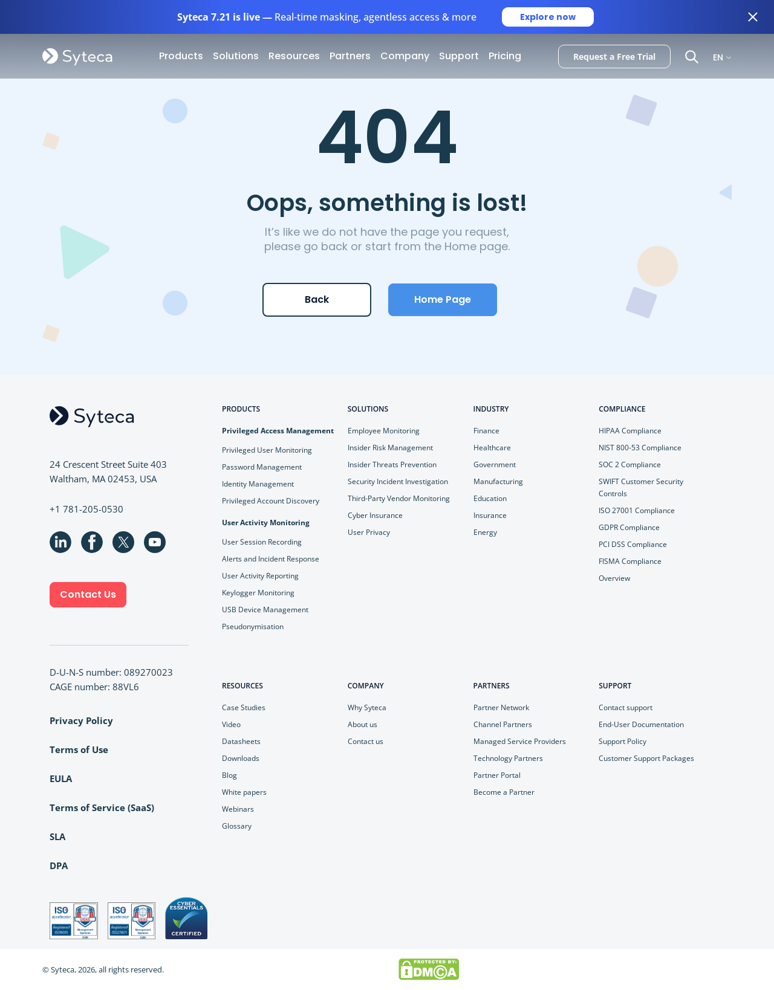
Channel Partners (502, 724)
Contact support (625, 707)
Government (494, 464)
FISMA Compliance (630, 561)
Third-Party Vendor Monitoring (399, 498)
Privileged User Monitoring (267, 450)
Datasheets (241, 741)
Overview (614, 578)
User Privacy (369, 532)
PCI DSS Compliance (633, 544)
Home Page (442, 299)
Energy (485, 532)
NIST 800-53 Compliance (640, 447)
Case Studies (243, 707)
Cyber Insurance (375, 515)
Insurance (490, 515)
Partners (350, 56)
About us (362, 724)
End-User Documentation (641, 724)
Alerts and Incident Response (270, 559)
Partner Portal (497, 775)
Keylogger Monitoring (258, 592)
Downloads (240, 758)
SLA (57, 836)
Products (181, 56)
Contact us (365, 741)
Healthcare (492, 447)
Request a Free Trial (614, 56)
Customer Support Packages (646, 758)
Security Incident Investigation (398, 481)
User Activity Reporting (260, 576)
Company (404, 56)
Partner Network (501, 707)
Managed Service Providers (519, 741)
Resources (294, 56)
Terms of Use (79, 749)
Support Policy (622, 741)
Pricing (505, 56)
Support (459, 56)
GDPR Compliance (629, 527)
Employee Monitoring (384, 430)
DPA (59, 865)
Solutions (236, 56)
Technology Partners (508, 758)
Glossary (237, 826)
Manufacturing (498, 481)
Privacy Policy (81, 720)
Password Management (262, 467)
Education (490, 498)
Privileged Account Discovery (270, 501)
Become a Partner (504, 792)
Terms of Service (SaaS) (102, 807)
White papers (244, 792)
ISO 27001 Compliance (637, 510)
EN (718, 56)
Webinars (238, 809)
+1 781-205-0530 (86, 509)
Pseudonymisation (253, 626)
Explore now (548, 17)
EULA (61, 778)
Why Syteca (367, 707)
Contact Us (88, 594)
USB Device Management (265, 609)
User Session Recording (262, 542)
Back (317, 299)
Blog (229, 775)
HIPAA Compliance (630, 430)
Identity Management (258, 484)
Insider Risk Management (390, 447)
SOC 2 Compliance (630, 464)
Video (231, 724)
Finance (486, 430)
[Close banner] (753, 17)
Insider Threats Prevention (392, 464)
